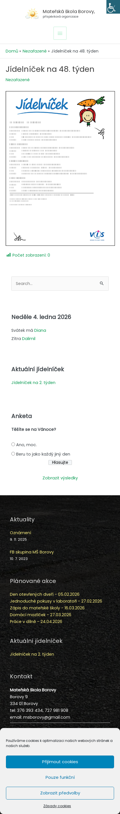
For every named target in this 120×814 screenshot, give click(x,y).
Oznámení (20, 533)
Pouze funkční (60, 777)
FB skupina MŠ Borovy (32, 552)
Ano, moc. (26, 445)
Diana (40, 330)
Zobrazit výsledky (60, 478)
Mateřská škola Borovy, (69, 11)
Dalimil (28, 338)
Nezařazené (18, 80)
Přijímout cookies (60, 762)
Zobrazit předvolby (60, 793)
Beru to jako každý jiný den (43, 454)
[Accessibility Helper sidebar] (113, 7)
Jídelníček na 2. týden (33, 382)
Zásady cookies (57, 805)
